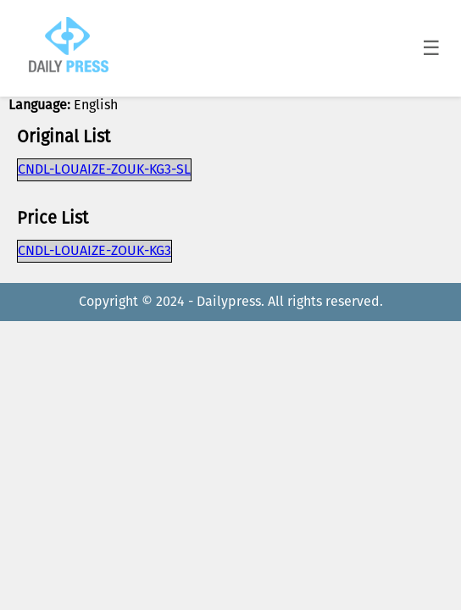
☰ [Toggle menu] (431, 47)
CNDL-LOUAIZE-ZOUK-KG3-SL (104, 169)
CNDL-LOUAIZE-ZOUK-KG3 (94, 251)
